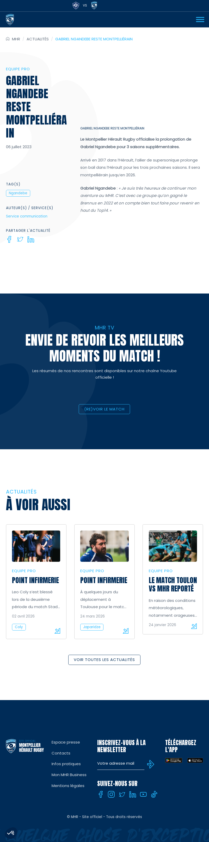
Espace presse (66, 742)
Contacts (61, 753)
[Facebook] (9, 239)
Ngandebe (18, 193)
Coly (19, 627)
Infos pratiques (66, 763)
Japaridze (92, 627)
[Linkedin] (30, 239)
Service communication (26, 216)
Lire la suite (57, 631)
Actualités (38, 39)
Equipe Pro (18, 69)
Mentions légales (68, 785)
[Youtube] (143, 794)
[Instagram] (111, 794)
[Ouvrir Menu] (200, 19)
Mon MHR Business (69, 774)
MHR (16, 39)
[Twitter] (20, 239)
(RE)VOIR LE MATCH (104, 409)
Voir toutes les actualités (104, 659)
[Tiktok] (154, 794)
